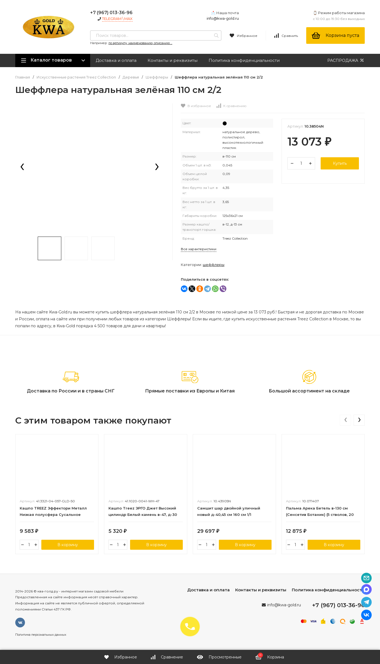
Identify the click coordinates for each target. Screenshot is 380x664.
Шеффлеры (157, 77)
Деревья (131, 77)
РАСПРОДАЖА (346, 60)
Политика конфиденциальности (244, 60)
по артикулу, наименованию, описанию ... (140, 43)
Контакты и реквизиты (172, 60)
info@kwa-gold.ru (223, 18)
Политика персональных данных (40, 635)
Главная (22, 77)
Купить (340, 163)
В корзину (67, 544)
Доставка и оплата (116, 60)
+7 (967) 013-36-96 (111, 12)
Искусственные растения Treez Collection (76, 77)
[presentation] (22, 167)
